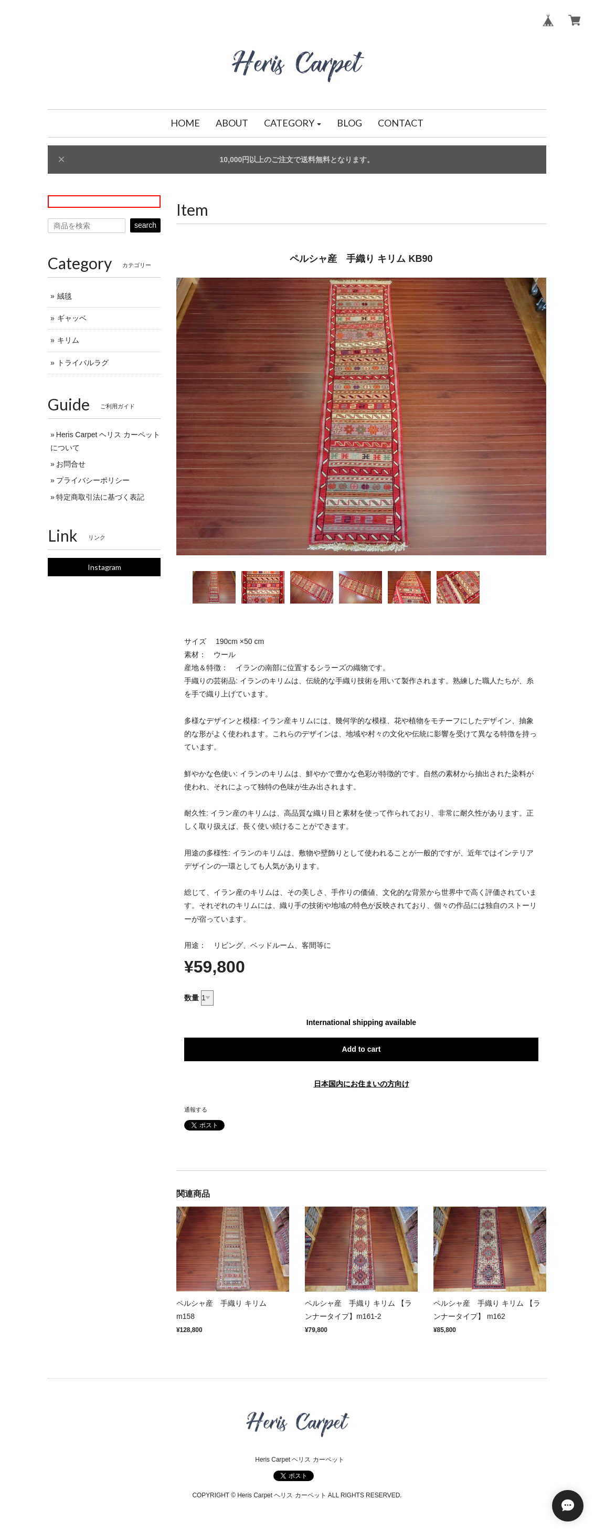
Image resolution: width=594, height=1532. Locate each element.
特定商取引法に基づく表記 (100, 497)
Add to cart (361, 1049)
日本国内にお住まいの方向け (361, 1084)
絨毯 (64, 296)
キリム (68, 340)
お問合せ (71, 464)
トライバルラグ (83, 362)
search (145, 225)
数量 (191, 998)
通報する (195, 1109)
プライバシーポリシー (93, 480)
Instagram (104, 567)
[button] (293, 123)
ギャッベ (72, 318)
